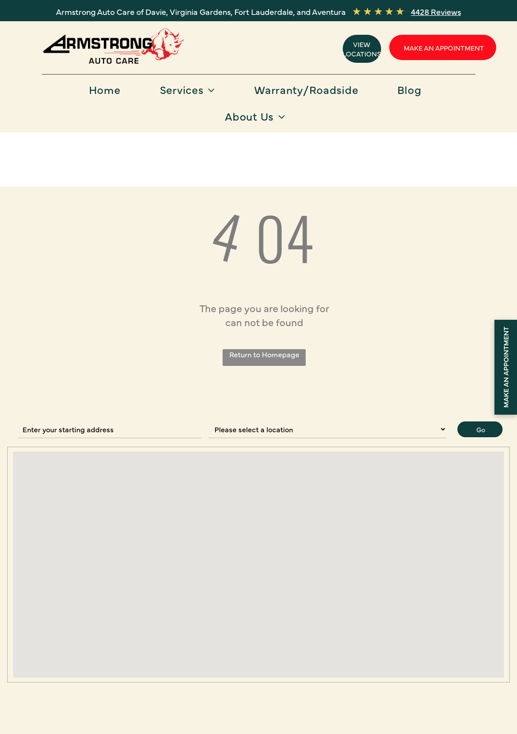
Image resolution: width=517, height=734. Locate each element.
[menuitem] (108, 92)
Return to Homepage (264, 354)
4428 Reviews (436, 11)
